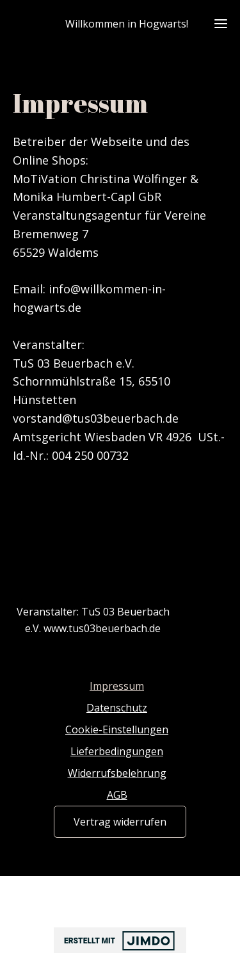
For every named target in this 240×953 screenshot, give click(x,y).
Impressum (117, 686)
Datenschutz (116, 708)
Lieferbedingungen (116, 751)
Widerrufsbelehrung (117, 773)
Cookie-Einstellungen (116, 729)
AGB (117, 795)
